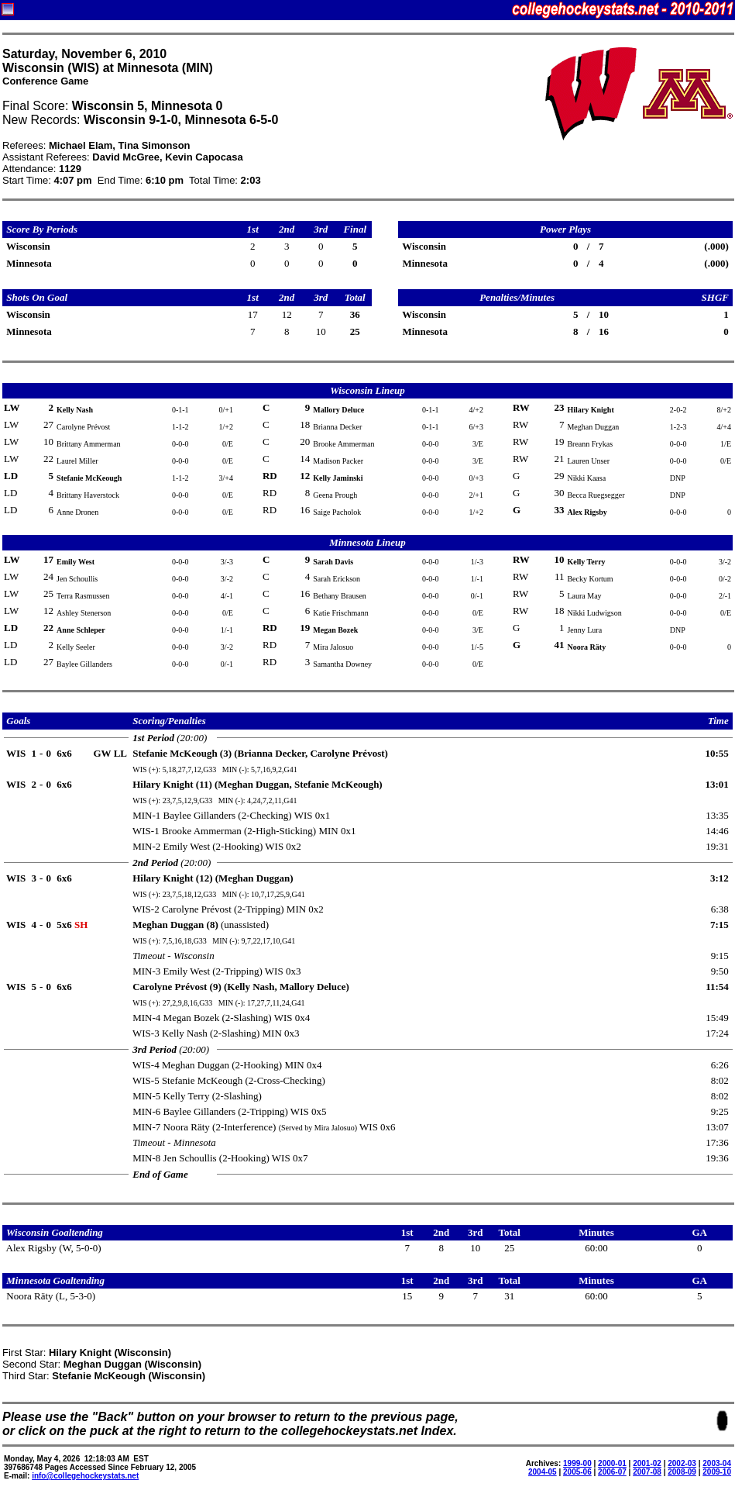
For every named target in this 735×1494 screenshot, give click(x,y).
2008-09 (682, 1472)
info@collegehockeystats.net (85, 1476)
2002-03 (682, 1463)
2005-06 (577, 1472)
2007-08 (647, 1472)
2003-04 (716, 1463)
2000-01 (612, 1463)
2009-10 (716, 1472)
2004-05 (542, 1472)
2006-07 (612, 1472)
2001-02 (647, 1463)
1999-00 (577, 1463)
